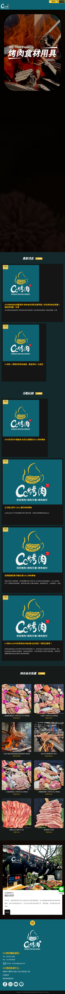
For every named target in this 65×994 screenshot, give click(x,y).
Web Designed (39, 992)
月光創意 (47, 992)
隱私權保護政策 (8, 978)
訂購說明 (6, 975)
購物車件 (58, 1)
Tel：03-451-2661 (9, 957)
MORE (39, 258)
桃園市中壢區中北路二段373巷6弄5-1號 (16, 971)
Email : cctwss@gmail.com (16, 963)
